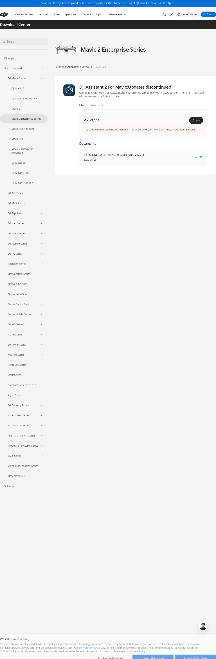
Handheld (43, 14)
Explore (86, 14)
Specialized (71, 14)
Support (100, 14)
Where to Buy (117, 14)
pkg (196, 120)
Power (57, 14)
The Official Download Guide (144, 129)
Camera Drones (24, 14)
